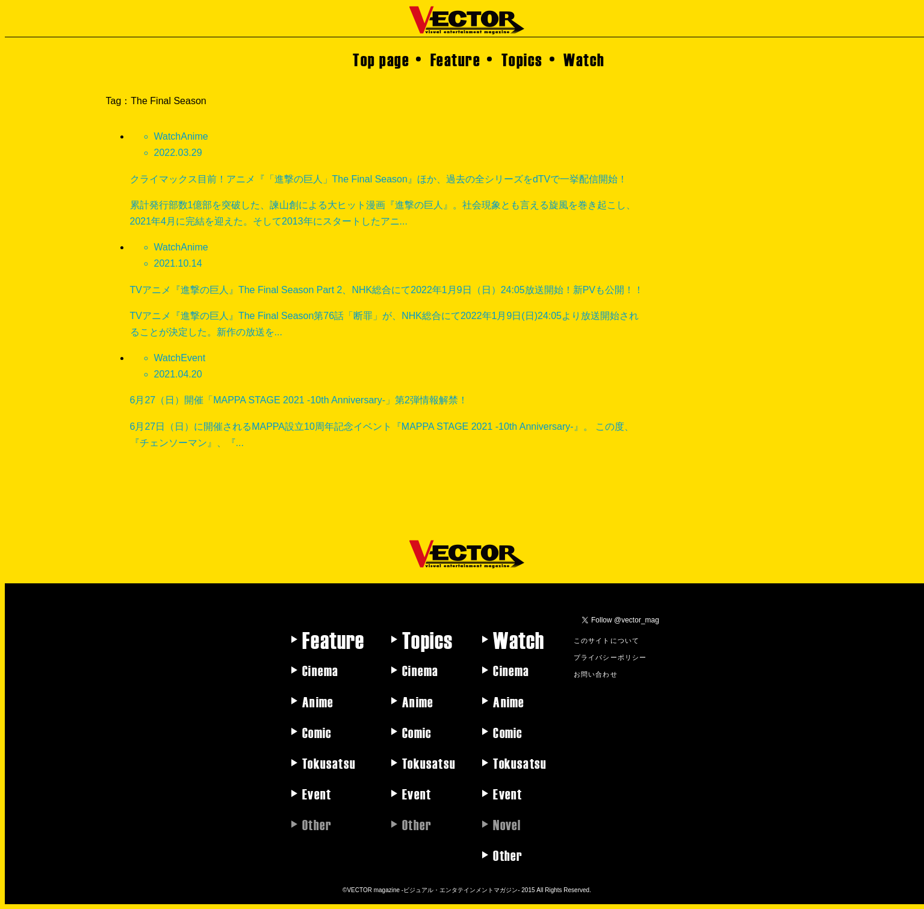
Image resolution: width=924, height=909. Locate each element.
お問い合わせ (596, 673)
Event (316, 793)
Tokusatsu (329, 763)
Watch (584, 59)
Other (507, 855)
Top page (381, 59)
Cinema (320, 670)
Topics (522, 59)
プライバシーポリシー (610, 656)
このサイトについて (607, 640)
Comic (317, 732)
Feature (455, 59)
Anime (317, 701)
